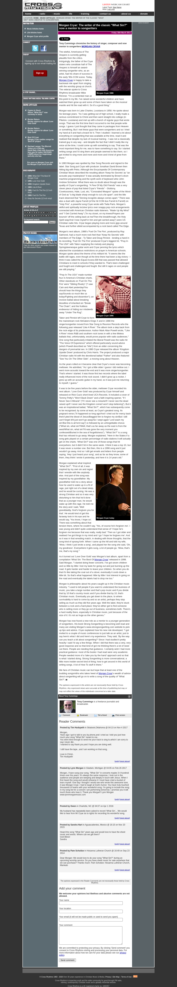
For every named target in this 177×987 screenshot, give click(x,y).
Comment (64, 715)
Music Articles (47, 18)
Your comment (65, 925)
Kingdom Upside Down (39, 184)
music (56, 13)
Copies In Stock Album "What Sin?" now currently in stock (38, 112)
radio (41, 13)
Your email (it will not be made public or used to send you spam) (88, 917)
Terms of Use (126, 977)
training (84, 13)
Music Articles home (35, 29)
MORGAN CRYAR (91, 46)
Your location (65, 908)
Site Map (116, 977)
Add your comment (72, 888)
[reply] (117, 761)
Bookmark (82, 715)
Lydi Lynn (111, 9)
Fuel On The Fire (37, 195)
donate (143, 13)
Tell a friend (100, 715)
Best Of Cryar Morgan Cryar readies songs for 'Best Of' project (41, 139)
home (27, 13)
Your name (64, 900)
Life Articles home (34, 33)
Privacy (108, 977)
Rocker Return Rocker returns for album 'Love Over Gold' (40, 121)
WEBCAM (116, 4)
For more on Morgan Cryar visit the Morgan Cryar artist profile (40, 163)
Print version (118, 715)
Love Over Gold (36, 181)
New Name (117, 7)
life (69, 13)
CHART (126, 4)
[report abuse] (125, 761)
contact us (104, 13)
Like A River (35, 187)
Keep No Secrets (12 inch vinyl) (40, 198)
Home (36, 18)
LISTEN (107, 4)
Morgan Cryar (66, 80)
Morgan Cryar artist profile (38, 36)
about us (125, 13)
